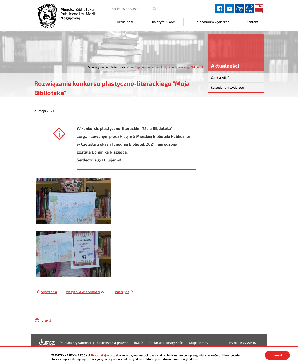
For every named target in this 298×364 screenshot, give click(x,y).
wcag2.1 (249, 8)
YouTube (229, 8)
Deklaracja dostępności (47, 342)
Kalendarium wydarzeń (227, 87)
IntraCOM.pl (248, 342)
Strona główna (98, 67)
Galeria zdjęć (220, 77)
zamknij (277, 355)
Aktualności (118, 67)
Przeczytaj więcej (103, 355)
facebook (219, 8)
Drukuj (46, 320)
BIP (259, 8)
